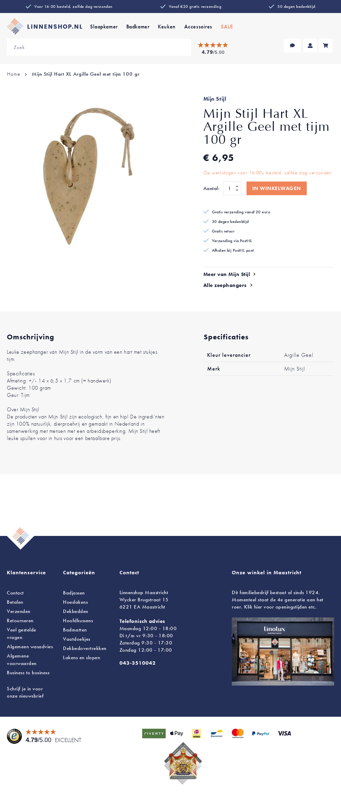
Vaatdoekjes (76, 639)
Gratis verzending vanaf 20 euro (241, 212)
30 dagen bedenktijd (296, 6)
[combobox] (99, 47)
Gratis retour (223, 231)
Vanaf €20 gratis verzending (195, 6)
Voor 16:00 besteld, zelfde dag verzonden (73, 6)
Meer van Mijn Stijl (226, 274)
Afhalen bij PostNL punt (233, 250)
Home (13, 74)
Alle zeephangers (225, 285)
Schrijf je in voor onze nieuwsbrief (25, 692)
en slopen (81, 657)
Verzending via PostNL (232, 240)
